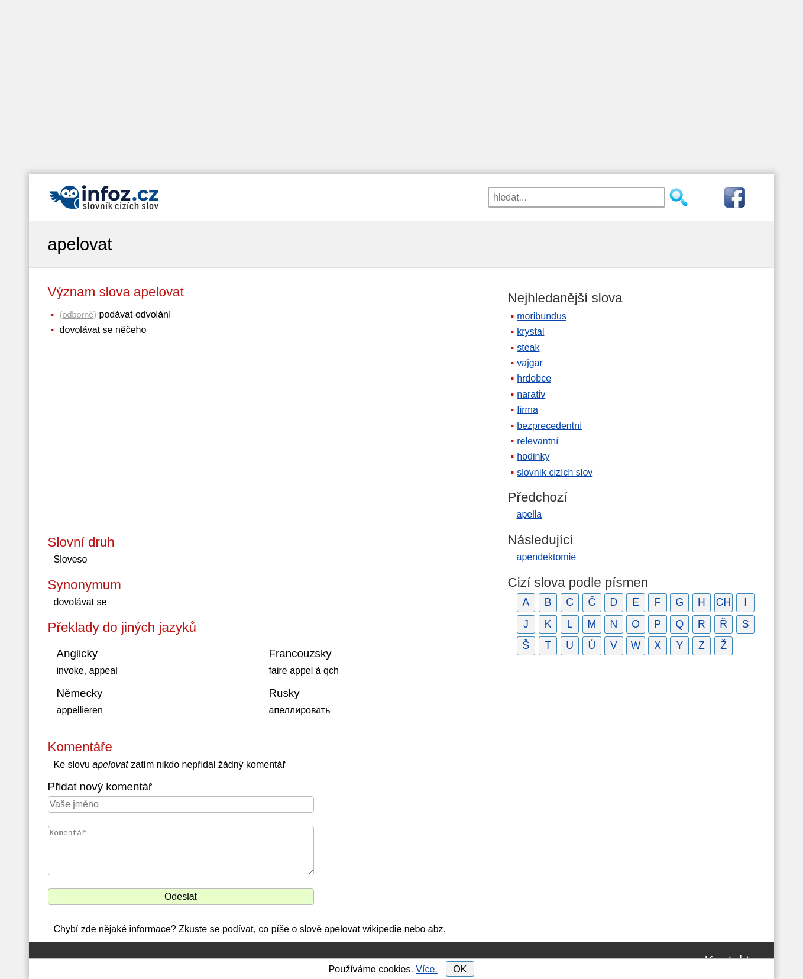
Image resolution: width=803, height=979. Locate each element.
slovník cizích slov (554, 472)
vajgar (530, 363)
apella (529, 514)
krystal (530, 332)
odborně (77, 314)
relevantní (537, 441)
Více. (426, 969)
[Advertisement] (401, 83)
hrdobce (534, 378)
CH (723, 602)
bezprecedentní (549, 426)
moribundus (541, 316)
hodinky (533, 456)
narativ (531, 394)
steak (528, 348)
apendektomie (547, 557)
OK (460, 969)
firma (527, 410)
